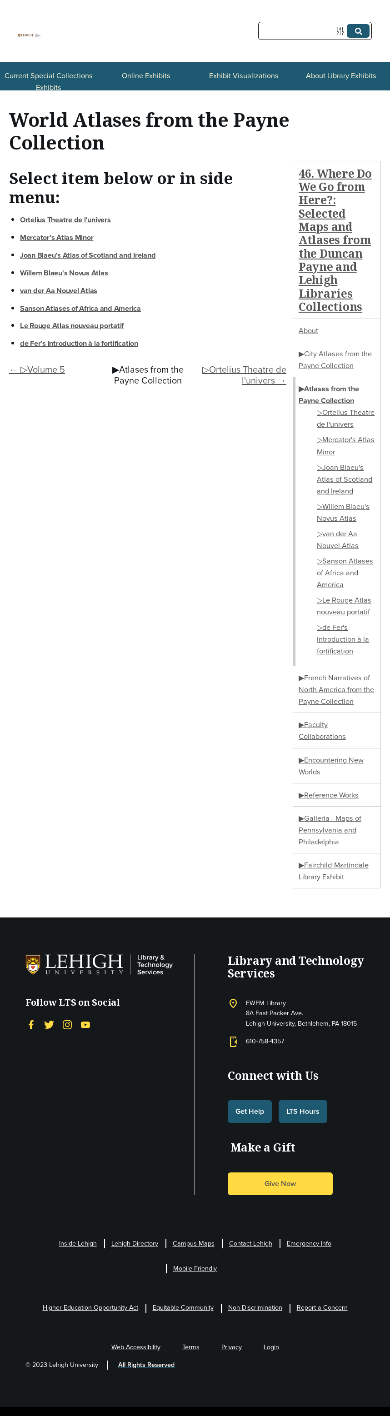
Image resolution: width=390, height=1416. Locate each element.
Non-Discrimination (255, 1307)
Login (271, 1347)
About (308, 330)
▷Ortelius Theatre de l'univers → (244, 375)
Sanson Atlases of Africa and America (80, 308)
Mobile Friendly (195, 1268)
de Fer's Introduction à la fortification (79, 343)
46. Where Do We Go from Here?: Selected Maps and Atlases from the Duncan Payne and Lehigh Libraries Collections (335, 240)
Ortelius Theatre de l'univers (65, 219)
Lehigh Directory (134, 1243)
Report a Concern (322, 1307)
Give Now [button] (280, 1183)
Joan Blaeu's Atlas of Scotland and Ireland (87, 254)
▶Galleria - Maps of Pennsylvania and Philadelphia (330, 830)
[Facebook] (30, 1024)
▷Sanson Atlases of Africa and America (345, 572)
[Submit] (358, 31)
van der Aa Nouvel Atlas (58, 290)
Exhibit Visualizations (244, 75)
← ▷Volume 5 (37, 369)
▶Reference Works (329, 794)
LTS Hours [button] (303, 1111)
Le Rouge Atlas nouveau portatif (72, 325)
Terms (191, 1347)
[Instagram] (67, 1024)
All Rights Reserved (146, 1365)
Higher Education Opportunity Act (90, 1307)
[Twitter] (49, 1024)
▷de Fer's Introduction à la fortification (343, 639)
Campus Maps (194, 1243)
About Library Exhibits (341, 75)
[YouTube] (85, 1024)
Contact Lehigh (250, 1243)
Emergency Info (309, 1243)
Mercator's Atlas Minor (56, 237)
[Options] (342, 31)
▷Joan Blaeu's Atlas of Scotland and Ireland (344, 479)
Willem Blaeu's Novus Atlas (64, 272)
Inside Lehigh (78, 1243)
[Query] (315, 31)
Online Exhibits (146, 75)
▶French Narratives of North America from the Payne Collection (336, 689)
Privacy (231, 1347)
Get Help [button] (249, 1111)
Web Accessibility (135, 1347)
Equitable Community (183, 1307)
